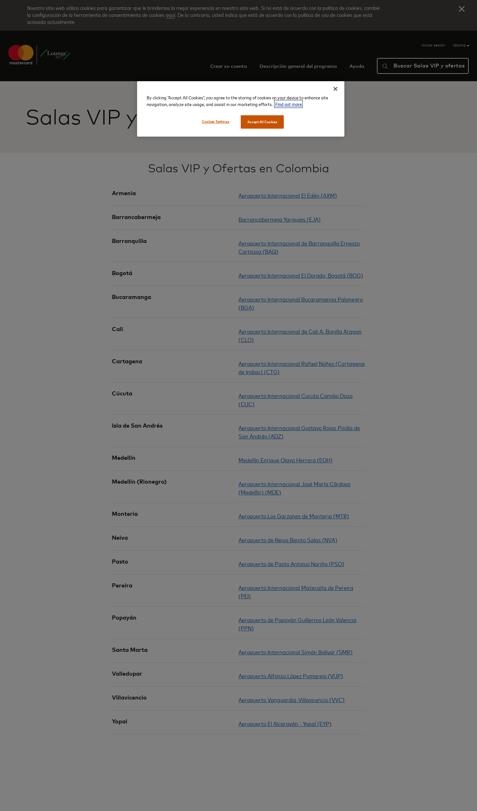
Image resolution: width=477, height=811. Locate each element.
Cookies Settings (215, 121)
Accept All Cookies (262, 121)
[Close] (335, 89)
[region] (240, 109)
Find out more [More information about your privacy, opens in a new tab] (288, 104)
